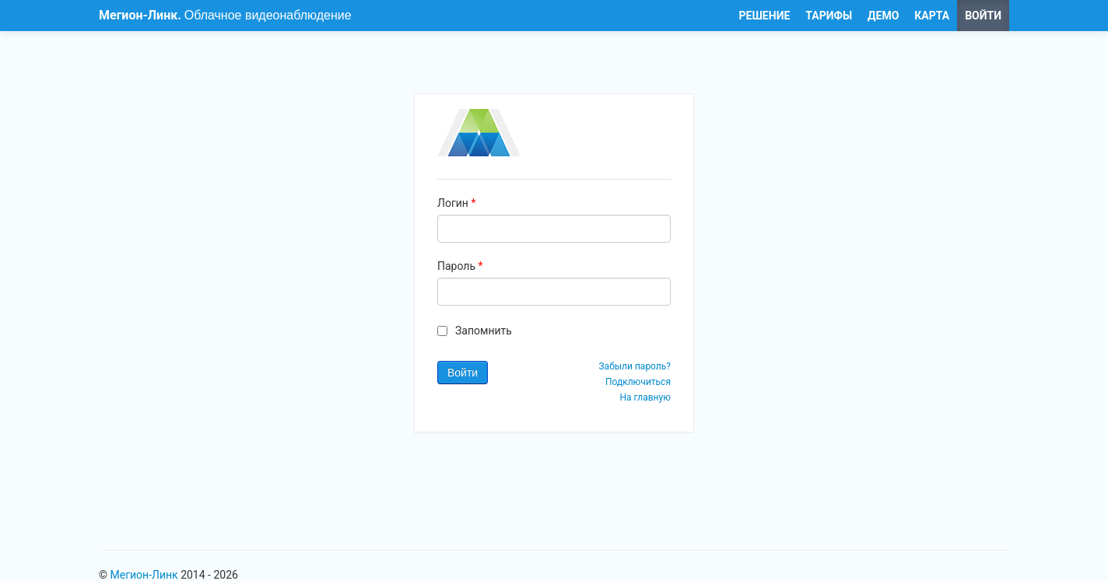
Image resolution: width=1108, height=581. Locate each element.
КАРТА (931, 15)
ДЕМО (883, 15)
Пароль (460, 266)
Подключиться (638, 381)
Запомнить (483, 330)
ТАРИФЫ (828, 15)
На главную (645, 397)
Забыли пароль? (634, 366)
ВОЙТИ (983, 15)
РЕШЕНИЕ (765, 15)
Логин (456, 203)
